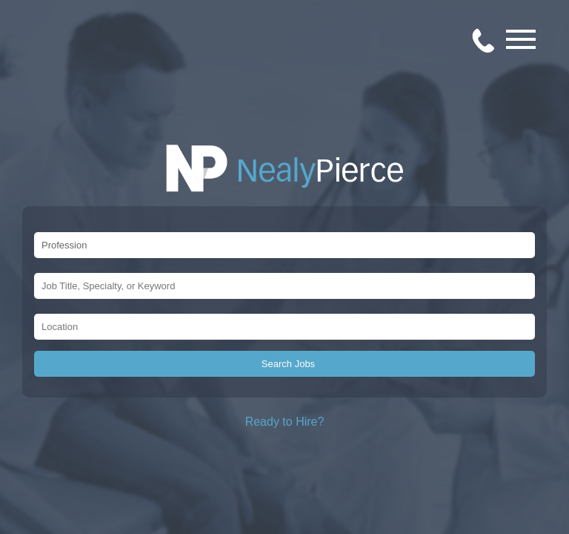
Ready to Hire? (285, 421)
